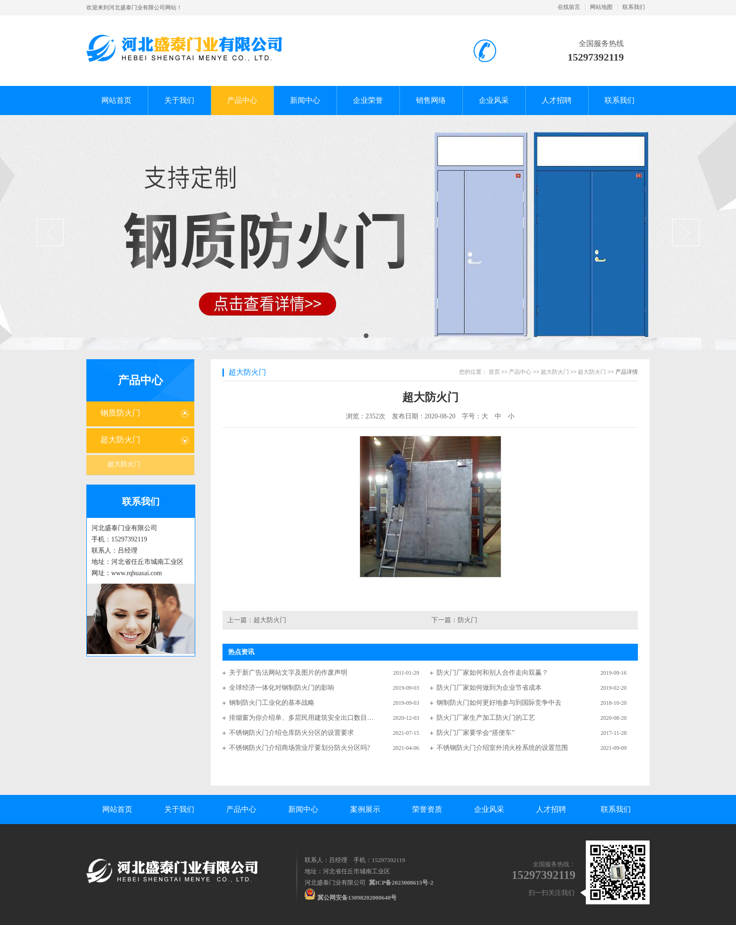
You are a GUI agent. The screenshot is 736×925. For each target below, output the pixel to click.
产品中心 (140, 380)
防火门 (467, 620)
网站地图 (601, 7)
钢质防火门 (120, 413)
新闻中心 (303, 809)
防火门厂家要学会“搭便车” (475, 732)
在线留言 (569, 7)
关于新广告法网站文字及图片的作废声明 (288, 672)
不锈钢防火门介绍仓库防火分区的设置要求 (291, 732)
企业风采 (489, 809)
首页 (494, 372)
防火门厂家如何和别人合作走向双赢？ (492, 672)
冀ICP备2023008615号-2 (401, 882)
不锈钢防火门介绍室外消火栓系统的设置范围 (502, 747)
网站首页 (117, 809)
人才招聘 (551, 809)
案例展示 (365, 809)
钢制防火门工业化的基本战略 (271, 702)
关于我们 (179, 809)
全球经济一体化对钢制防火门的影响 (281, 687)
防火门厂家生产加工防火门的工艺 (486, 717)
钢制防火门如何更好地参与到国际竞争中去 (499, 702)
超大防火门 (120, 439)
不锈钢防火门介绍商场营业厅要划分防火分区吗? (299, 747)
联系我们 (633, 7)
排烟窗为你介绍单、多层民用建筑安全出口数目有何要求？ (302, 717)
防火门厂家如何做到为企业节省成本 (489, 687)
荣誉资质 (427, 809)
